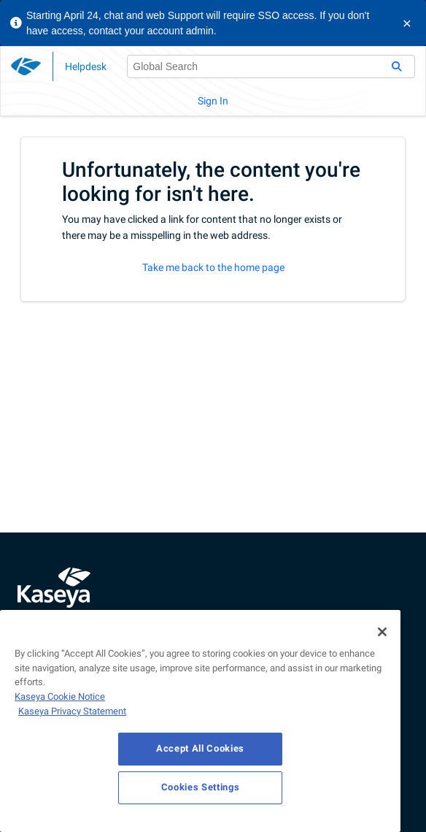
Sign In (213, 101)
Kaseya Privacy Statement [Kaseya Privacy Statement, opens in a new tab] (72, 711)
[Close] (382, 632)
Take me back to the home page (213, 267)
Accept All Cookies (200, 748)
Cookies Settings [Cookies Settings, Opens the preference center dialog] (200, 787)
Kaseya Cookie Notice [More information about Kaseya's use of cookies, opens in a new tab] (60, 696)
